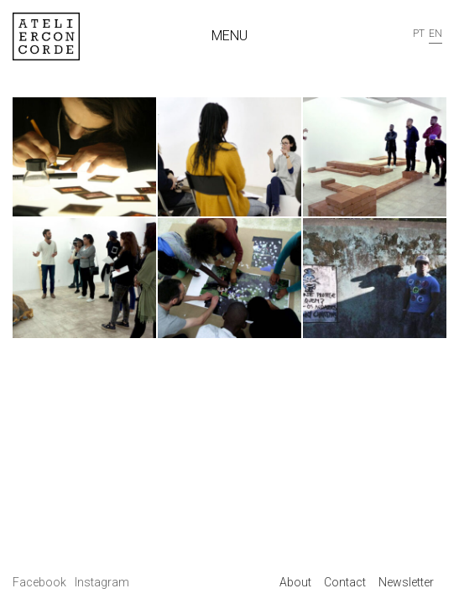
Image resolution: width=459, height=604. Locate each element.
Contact (345, 582)
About (295, 582)
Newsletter (406, 582)
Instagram (102, 582)
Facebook (41, 582)
